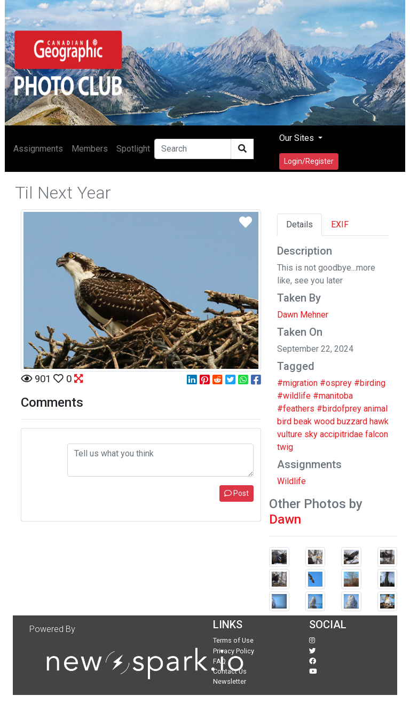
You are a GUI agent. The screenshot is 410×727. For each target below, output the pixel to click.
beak (303, 421)
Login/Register (309, 161)
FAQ (219, 661)
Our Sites (297, 138)
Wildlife (291, 481)
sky (311, 434)
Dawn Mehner (302, 315)
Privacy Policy (233, 651)
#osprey (336, 383)
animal (376, 409)
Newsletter (229, 681)
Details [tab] (299, 224)
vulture (289, 434)
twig (285, 447)
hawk (379, 421)
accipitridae (341, 434)
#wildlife (294, 396)
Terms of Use (233, 640)
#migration (297, 383)
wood (324, 421)
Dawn (285, 519)
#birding (369, 383)
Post (236, 493)
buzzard (352, 421)
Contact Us (230, 671)
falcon (376, 434)
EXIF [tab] (340, 224)
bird (284, 421)
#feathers (295, 409)
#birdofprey (339, 409)
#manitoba (333, 396)
